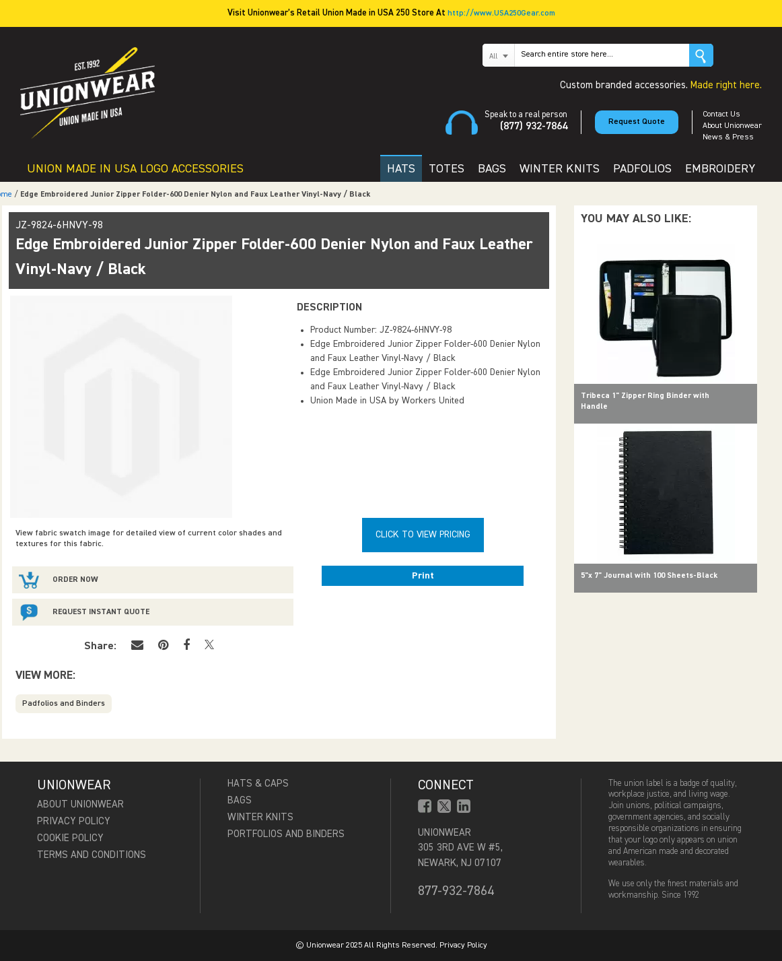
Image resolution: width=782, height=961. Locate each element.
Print (423, 576)
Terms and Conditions (91, 855)
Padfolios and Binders (63, 704)
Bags (239, 800)
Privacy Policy (73, 821)
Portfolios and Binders (286, 834)
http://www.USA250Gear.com (501, 13)
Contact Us (721, 114)
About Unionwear (732, 126)
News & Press (728, 137)
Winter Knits (260, 817)
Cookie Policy (70, 838)
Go (701, 55)
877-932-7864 (456, 891)
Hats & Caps (258, 783)
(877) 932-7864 (533, 126)
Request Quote (636, 122)
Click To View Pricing (423, 534)
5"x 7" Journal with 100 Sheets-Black (649, 576)
